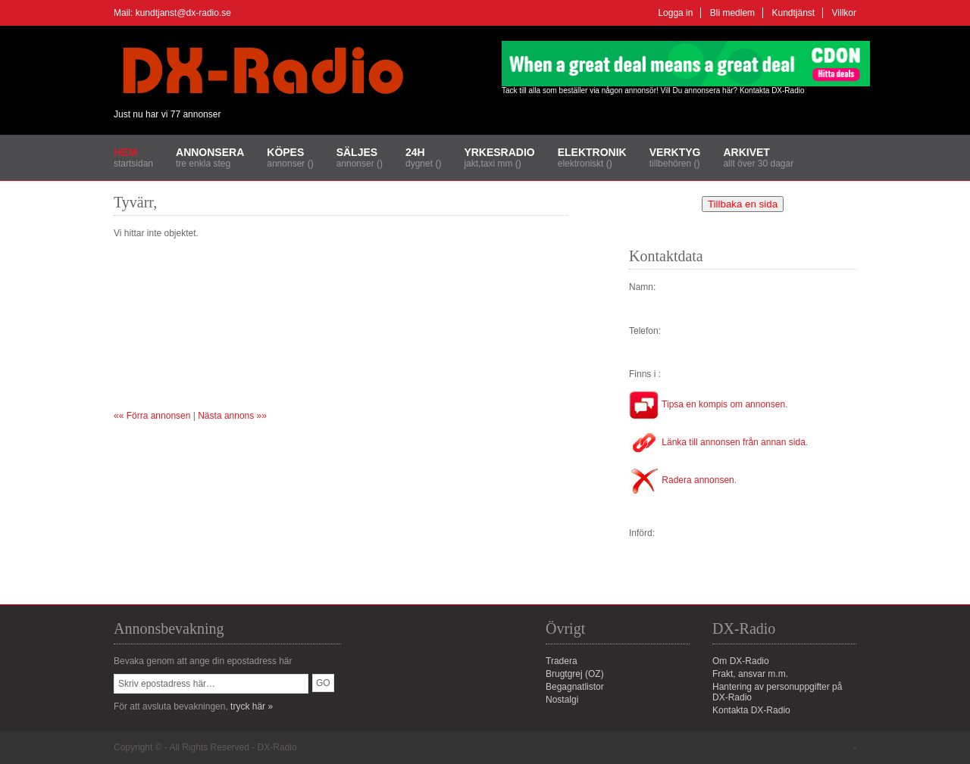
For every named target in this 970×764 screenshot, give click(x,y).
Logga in (675, 13)
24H (415, 152)
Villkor (844, 13)
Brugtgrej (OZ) (575, 674)
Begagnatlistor (575, 686)
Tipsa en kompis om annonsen (707, 404)
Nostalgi (562, 699)
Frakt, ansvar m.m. (750, 674)
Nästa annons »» (232, 415)
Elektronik (592, 152)
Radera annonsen (681, 480)
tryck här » (251, 706)
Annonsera (210, 152)
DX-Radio (277, 747)
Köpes (285, 152)
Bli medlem (732, 13)
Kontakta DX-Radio (772, 90)
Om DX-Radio (740, 661)
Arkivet (746, 152)
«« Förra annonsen (152, 415)
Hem (125, 152)
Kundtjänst (793, 13)
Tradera (561, 661)
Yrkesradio (499, 152)
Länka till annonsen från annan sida (717, 442)
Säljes (356, 152)
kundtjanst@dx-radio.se (183, 13)
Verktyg (675, 152)
